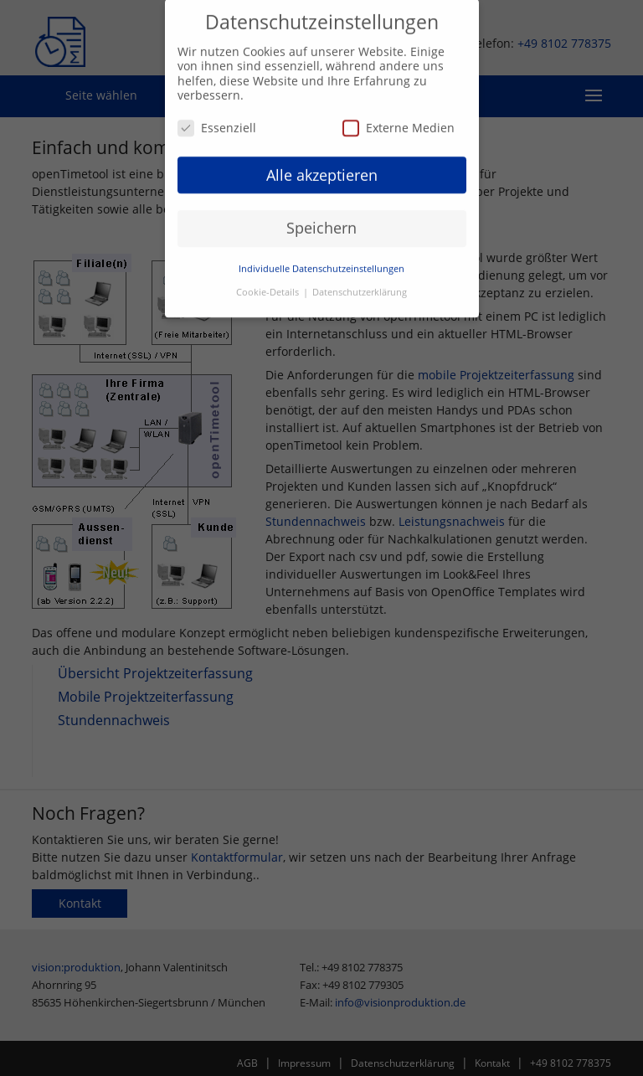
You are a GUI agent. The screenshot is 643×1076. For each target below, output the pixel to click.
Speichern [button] (321, 223)
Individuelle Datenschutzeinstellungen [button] (321, 264)
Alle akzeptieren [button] (322, 169)
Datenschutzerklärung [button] (359, 287)
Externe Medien (398, 122)
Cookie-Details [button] (268, 287)
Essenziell (216, 122)
